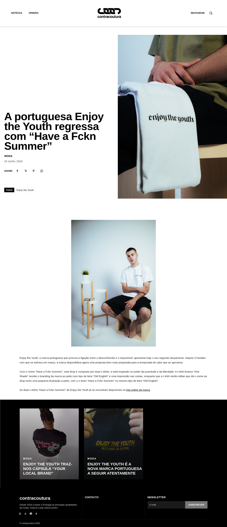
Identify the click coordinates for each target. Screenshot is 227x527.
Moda (8, 155)
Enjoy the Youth (25, 190)
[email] (166, 505)
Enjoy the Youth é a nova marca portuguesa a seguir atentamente (115, 469)
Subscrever (196, 504)
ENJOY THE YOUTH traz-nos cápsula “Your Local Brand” (47, 469)
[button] (210, 13)
